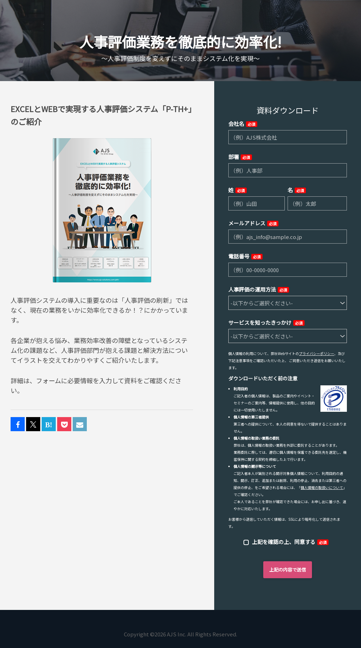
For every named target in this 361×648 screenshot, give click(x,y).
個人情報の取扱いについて (322, 487)
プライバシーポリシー (316, 353)
